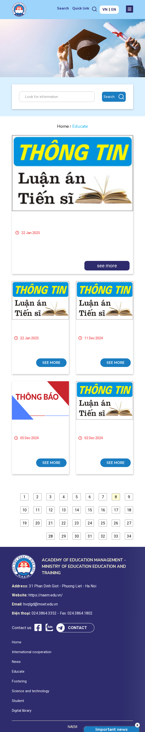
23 (77, 523)
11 (37, 510)
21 (50, 523)
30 (77, 536)
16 (103, 510)
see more (107, 266)
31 (90, 536)
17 (116, 510)
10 (24, 510)
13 (64, 510)
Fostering (19, 681)
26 (116, 523)
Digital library (21, 710)
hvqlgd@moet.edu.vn (40, 604)
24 (90, 523)
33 (116, 536)
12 (50, 510)
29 (64, 536)
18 (129, 510)
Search (63, 8)
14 (77, 510)
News (16, 662)
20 (37, 523)
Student (18, 701)
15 (90, 510)
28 (50, 536)
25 (103, 523)
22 (64, 523)
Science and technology (30, 691)
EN (113, 9)
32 (103, 536)
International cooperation (31, 652)
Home (63, 126)
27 (129, 523)
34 (129, 536)
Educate (18, 671)
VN (104, 9)
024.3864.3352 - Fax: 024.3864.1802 (62, 613)
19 (24, 523)
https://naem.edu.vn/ (46, 595)
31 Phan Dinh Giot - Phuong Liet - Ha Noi (62, 586)
